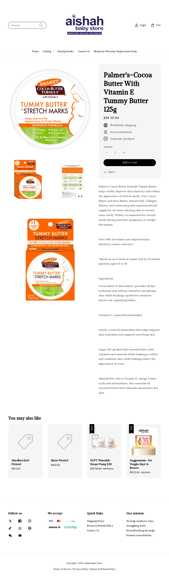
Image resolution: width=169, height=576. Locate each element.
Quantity (108, 146)
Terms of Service (62, 569)
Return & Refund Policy (100, 525)
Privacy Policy (80, 569)
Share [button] (109, 172)
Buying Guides (66, 51)
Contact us (84, 51)
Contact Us (93, 530)
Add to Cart (129, 162)
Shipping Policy (95, 521)
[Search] (41, 25)
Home (35, 51)
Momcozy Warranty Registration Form (115, 51)
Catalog (47, 51)
